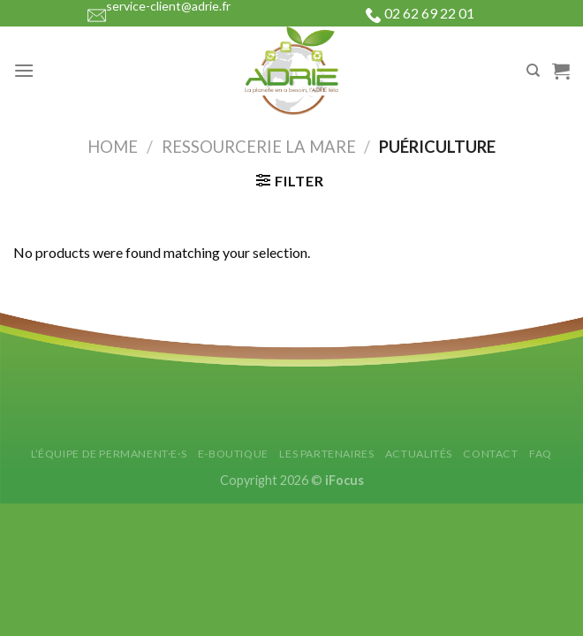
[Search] (533, 70)
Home (112, 146)
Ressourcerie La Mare (259, 146)
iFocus (344, 480)
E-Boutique (233, 453)
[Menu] (23, 70)
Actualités (418, 453)
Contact (490, 453)
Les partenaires (326, 453)
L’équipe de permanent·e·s (108, 453)
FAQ (540, 453)
